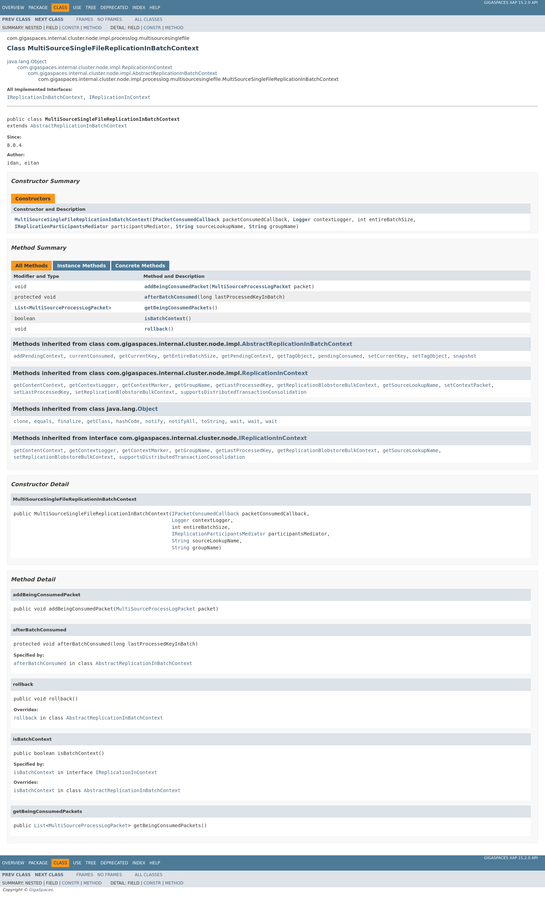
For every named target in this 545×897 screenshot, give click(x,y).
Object (148, 409)
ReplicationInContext (275, 373)
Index (139, 7)
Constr (70, 27)
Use (77, 7)
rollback (156, 329)
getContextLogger (92, 385)
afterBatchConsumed (171, 297)
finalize (69, 421)
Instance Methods (81, 265)
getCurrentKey (138, 356)
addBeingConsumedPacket (177, 286)
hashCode (127, 421)
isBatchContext (165, 318)
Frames (84, 19)
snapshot (464, 356)
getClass (98, 421)
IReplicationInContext (120, 97)
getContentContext (38, 385)
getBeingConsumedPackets (178, 307)
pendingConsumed (340, 356)
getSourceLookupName (410, 385)
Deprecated (114, 7)
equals (43, 421)
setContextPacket (467, 385)
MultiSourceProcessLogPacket (251, 286)
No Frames (109, 19)
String (185, 226)
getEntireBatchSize (189, 356)
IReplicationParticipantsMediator (61, 226)
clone (21, 421)
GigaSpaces (40, 889)
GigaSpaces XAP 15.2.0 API (511, 2)
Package (38, 7)
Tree (91, 7)
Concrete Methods (140, 265)
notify (154, 421)
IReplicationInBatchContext (45, 97)
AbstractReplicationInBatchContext (78, 125)
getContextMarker (145, 385)
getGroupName (192, 385)
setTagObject (429, 356)
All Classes (148, 19)
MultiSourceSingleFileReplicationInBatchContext (82, 219)
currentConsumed (91, 356)
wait (236, 421)
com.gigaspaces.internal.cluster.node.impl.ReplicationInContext (94, 67)
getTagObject (294, 356)
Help (154, 7)
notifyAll (182, 421)
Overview (13, 7)
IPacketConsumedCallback (186, 219)
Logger (302, 219)
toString (213, 421)
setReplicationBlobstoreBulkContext (125, 392)
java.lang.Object (27, 61)
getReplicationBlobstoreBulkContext (327, 385)
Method (92, 27)
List (20, 307)
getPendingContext (246, 356)
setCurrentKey (387, 356)
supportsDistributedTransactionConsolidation (243, 392)
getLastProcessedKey (243, 385)
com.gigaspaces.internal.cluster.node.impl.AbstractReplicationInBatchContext (122, 73)
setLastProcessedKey (41, 392)
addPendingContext (38, 356)
